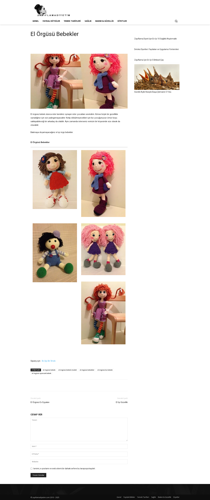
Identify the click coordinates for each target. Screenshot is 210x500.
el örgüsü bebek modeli (67, 370)
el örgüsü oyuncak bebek (41, 373)
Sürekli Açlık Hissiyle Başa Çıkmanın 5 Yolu (152, 92)
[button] (176, 21)
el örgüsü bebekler (87, 370)
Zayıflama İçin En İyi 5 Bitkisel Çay (149, 60)
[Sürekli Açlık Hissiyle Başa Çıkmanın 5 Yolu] (156, 77)
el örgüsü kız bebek (105, 370)
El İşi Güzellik (122, 402)
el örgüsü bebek (49, 370)
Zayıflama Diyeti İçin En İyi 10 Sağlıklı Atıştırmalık (155, 39)
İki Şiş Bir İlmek (48, 361)
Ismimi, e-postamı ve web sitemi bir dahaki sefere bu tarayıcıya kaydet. (64, 468)
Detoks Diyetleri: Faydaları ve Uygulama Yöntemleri (156, 49)
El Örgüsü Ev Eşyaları (40, 402)
